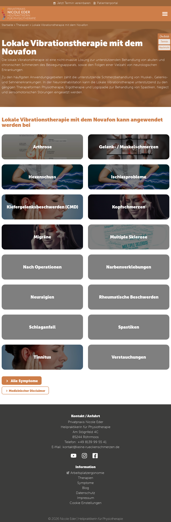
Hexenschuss (42, 176)
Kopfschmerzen (128, 206)
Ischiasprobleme (128, 176)
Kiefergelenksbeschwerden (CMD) (42, 206)
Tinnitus (42, 357)
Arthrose (42, 146)
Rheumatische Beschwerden (128, 297)
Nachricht (164, 47)
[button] (165, 13)
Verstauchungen (129, 357)
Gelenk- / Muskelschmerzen (128, 146)
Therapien (22, 25)
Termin (164, 41)
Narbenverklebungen (128, 267)
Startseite (7, 25)
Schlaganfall (42, 327)
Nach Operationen (42, 267)
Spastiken (128, 327)
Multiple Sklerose (128, 236)
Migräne (42, 236)
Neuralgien (42, 297)
